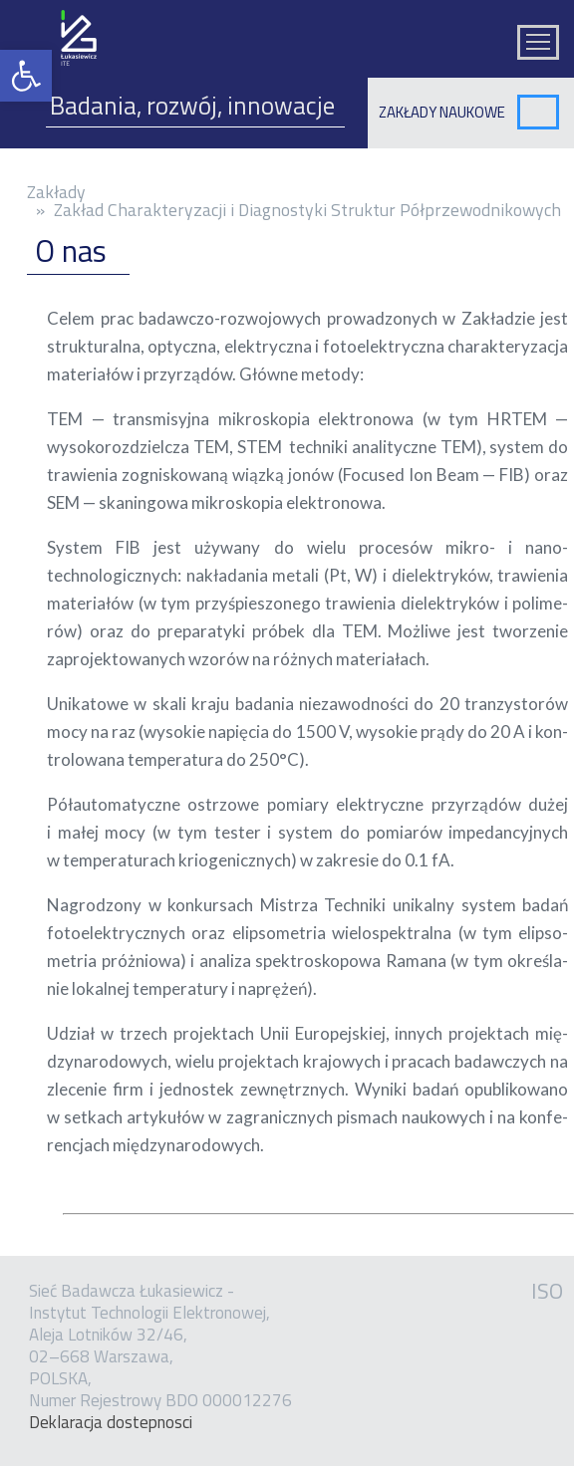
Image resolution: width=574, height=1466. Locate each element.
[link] (26, 76)
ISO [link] (547, 1291)
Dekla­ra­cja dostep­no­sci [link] (110, 1422)
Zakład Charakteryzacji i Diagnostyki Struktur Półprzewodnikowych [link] (307, 209)
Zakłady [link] (56, 191)
